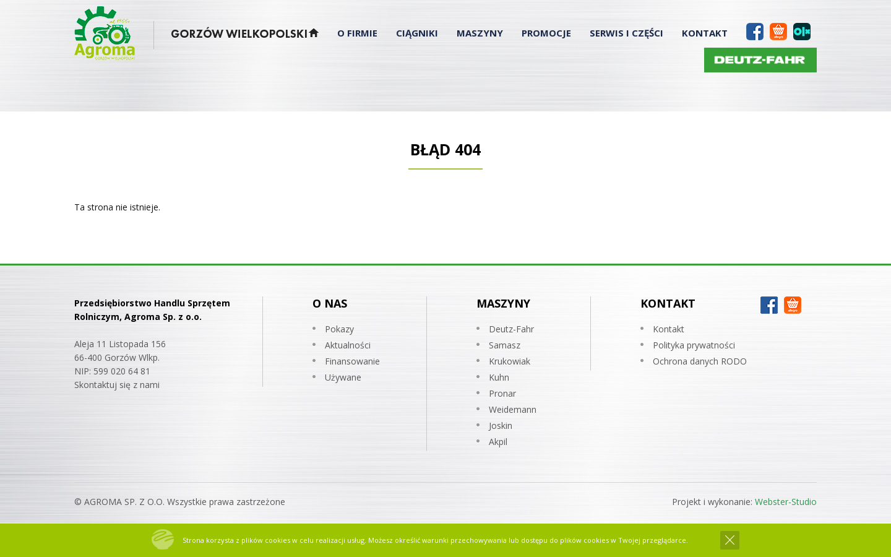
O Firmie (357, 33)
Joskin (500, 425)
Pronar (502, 393)
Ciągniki (417, 33)
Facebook (755, 30)
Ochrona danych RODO (700, 361)
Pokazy (339, 329)
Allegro (778, 30)
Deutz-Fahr (511, 329)
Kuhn (499, 377)
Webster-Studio (786, 501)
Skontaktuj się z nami (117, 385)
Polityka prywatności (694, 345)
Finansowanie (352, 361)
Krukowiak (509, 361)
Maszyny (480, 33)
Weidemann (512, 409)
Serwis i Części (626, 33)
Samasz (504, 345)
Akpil (498, 441)
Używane (343, 377)
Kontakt (705, 33)
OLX (802, 30)
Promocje (546, 33)
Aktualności (348, 345)
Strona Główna (314, 35)
